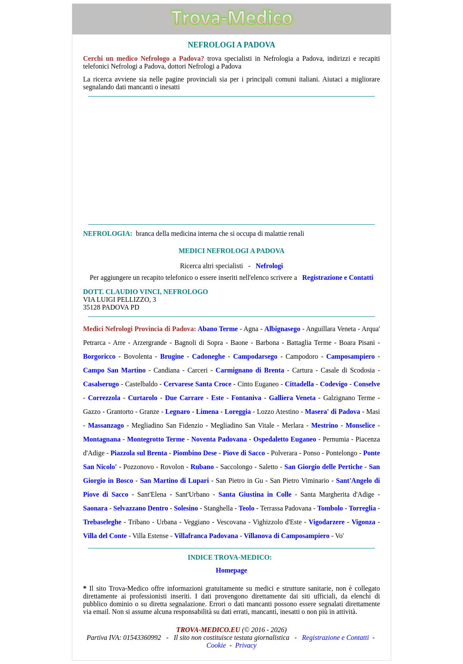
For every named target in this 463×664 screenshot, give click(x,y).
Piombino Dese (195, 453)
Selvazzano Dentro (140, 508)
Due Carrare (184, 397)
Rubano (202, 466)
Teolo (247, 508)
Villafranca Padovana (206, 535)
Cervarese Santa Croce (197, 384)
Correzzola (104, 397)
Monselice (360, 425)
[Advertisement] (231, 160)
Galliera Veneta (292, 397)
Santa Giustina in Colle (255, 494)
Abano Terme (218, 328)
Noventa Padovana (219, 439)
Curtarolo (142, 397)
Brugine (172, 356)
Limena (207, 411)
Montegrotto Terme (156, 439)
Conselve (367, 384)
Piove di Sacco (244, 453)
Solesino (186, 508)
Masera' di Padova (332, 411)
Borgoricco (99, 356)
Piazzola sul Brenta (139, 453)
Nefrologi (269, 265)
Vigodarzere (327, 522)
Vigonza (363, 522)
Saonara (95, 508)
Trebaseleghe (102, 522)
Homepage (231, 570)
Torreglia (362, 508)
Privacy (245, 645)
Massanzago (106, 425)
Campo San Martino (114, 370)
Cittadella (299, 384)
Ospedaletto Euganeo (284, 439)
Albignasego (282, 328)
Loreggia (238, 411)
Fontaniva (246, 397)
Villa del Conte (105, 535)
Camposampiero (350, 356)
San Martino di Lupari (174, 480)
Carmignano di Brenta (250, 370)
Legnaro (177, 411)
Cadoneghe (208, 356)
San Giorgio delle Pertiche (323, 466)
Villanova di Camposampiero (287, 535)
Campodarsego (255, 356)
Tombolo (330, 508)
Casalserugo (101, 384)
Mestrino (324, 425)
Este (217, 397)
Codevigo (334, 384)
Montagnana (101, 439)
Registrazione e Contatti (337, 277)
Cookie (216, 645)
